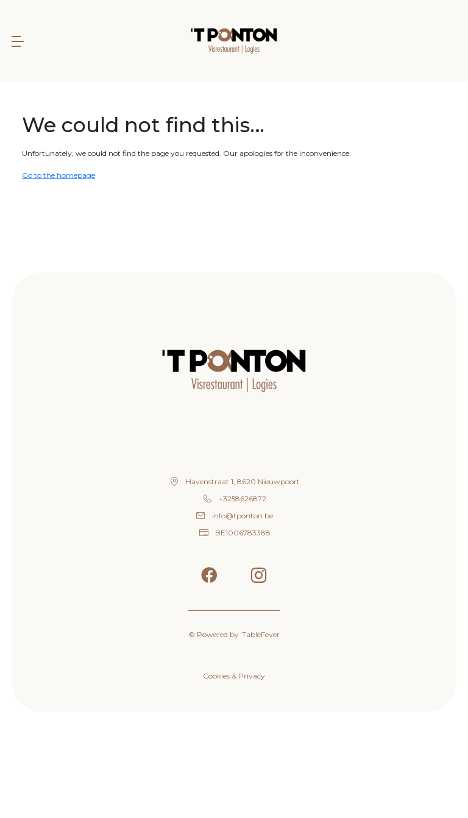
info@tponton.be (242, 515)
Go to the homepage (58, 175)
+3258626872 (242, 498)
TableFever (261, 634)
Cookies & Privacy (234, 675)
